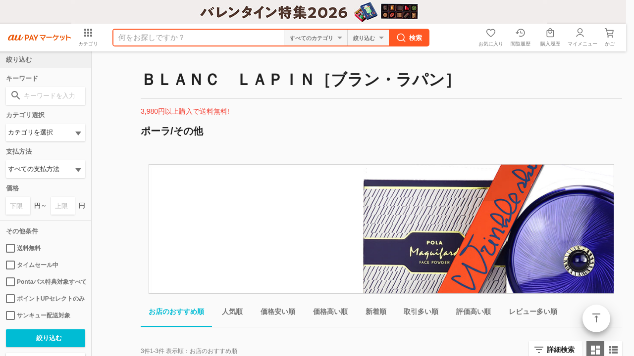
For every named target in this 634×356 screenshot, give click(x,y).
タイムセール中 (32, 265)
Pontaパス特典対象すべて (45, 281)
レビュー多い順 (529, 313)
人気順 (228, 313)
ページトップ (596, 318)
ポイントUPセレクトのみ (45, 298)
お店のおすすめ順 (172, 313)
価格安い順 (274, 313)
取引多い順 (417, 313)
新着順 (372, 313)
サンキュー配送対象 (38, 315)
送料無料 (23, 248)
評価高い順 (469, 313)
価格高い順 (326, 313)
